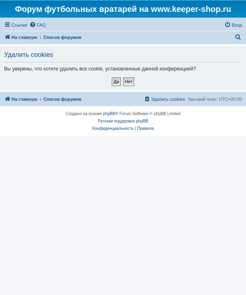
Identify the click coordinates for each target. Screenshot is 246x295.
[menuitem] (37, 25)
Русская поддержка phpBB (123, 121)
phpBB (109, 113)
